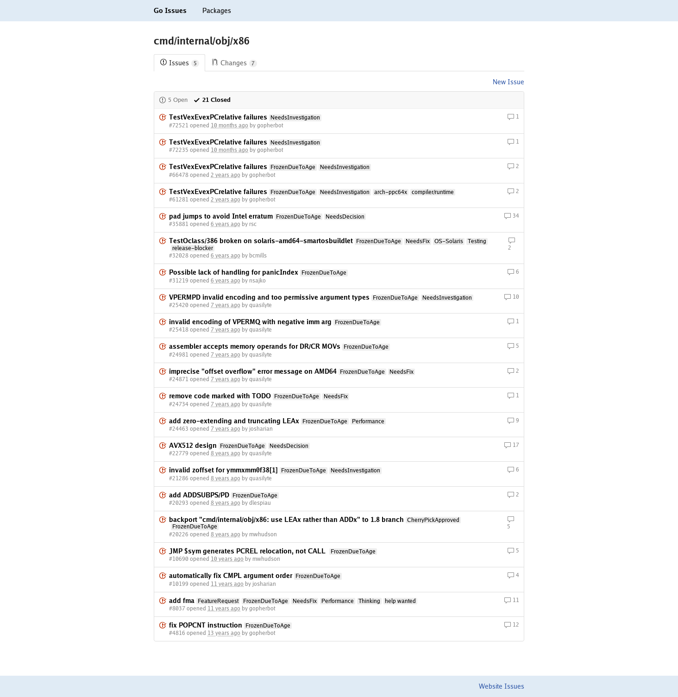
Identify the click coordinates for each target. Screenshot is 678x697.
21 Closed (212, 99)
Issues (179, 63)
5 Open (173, 99)
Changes (234, 63)
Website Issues (501, 686)
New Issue (508, 82)
